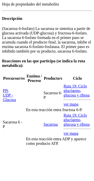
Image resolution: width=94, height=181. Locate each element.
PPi (5, 90)
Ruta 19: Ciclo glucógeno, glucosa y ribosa (76, 90)
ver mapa (70, 104)
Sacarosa (50, 124)
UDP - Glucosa (9, 97)
